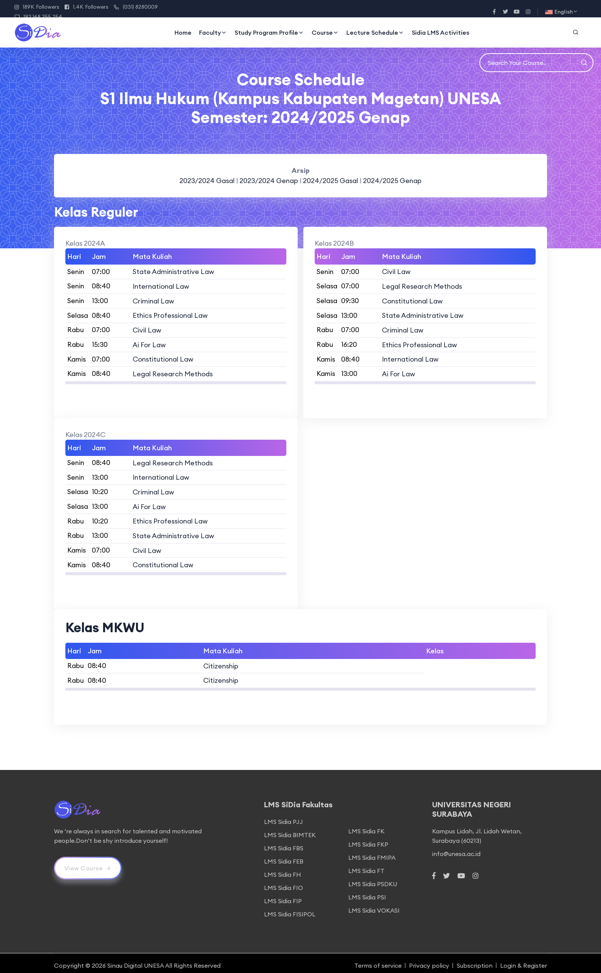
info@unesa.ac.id (456, 849)
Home (183, 32)
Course (325, 32)
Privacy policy (429, 960)
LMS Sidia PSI (367, 892)
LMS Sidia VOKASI (374, 905)
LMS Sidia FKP (368, 839)
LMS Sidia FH (282, 869)
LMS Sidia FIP (283, 896)
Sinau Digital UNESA (135, 960)
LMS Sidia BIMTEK (290, 830)
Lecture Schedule (375, 32)
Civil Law (147, 329)
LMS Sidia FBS (283, 843)
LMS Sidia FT (366, 866)
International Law (161, 286)
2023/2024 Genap (269, 180)
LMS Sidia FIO (283, 883)
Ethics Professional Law (170, 314)
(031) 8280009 (136, 6)
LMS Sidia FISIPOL (289, 909)
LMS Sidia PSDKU (372, 879)
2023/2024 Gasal (207, 180)
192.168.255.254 (38, 16)
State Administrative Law (173, 271)
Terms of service (378, 960)
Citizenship (220, 661)
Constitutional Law (163, 357)
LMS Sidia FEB (283, 856)
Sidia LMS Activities (440, 32)
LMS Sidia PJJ (283, 817)
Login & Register (523, 960)
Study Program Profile (269, 32)
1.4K (86, 7)
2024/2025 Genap (392, 180)
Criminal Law (153, 300)
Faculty (213, 32)
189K (36, 7)
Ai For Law (149, 343)
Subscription (475, 960)
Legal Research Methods (173, 372)
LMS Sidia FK (366, 826)
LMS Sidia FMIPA (372, 852)
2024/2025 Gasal (330, 180)
